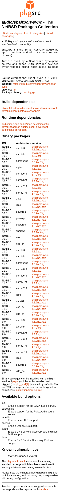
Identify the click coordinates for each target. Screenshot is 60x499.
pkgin (15, 387)
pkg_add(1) (22, 390)
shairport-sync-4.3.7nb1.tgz (40, 154)
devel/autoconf (48, 113)
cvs (25, 98)
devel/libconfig (41, 129)
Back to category (12, 33)
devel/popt (42, 132)
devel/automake (30, 113)
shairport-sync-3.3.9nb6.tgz (40, 236)
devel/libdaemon (11, 132)
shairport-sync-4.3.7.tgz (40, 160)
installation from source (29, 395)
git (33, 98)
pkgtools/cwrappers (29, 116)
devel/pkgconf (9, 116)
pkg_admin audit (16, 467)
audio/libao (26, 129)
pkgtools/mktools (11, 113)
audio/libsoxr (28, 132)
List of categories (34, 33)
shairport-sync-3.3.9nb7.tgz (40, 166)
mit (14, 95)
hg (29, 98)
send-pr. (44, 495)
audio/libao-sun (10, 129)
